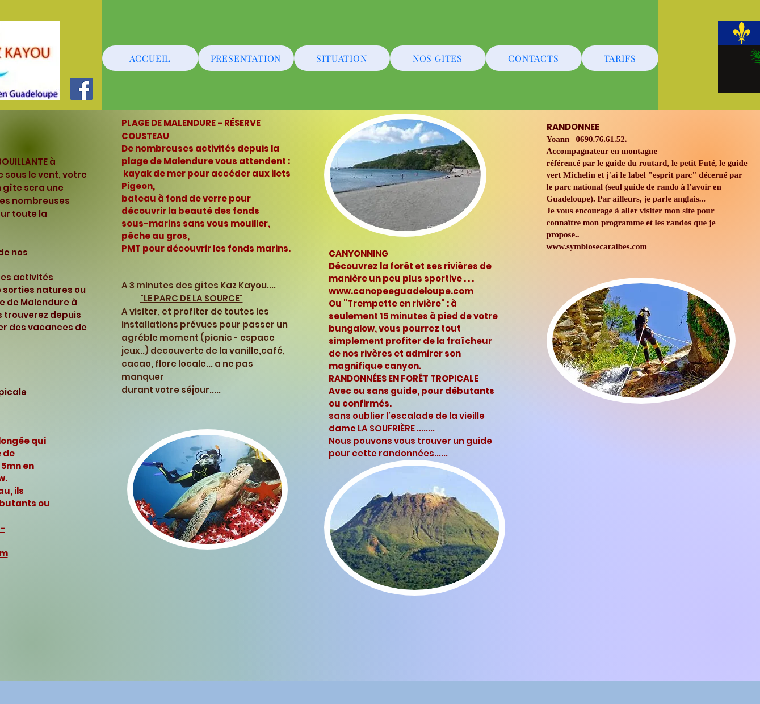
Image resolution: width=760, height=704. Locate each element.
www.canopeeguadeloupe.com (401, 291)
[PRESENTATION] (246, 58)
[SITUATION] (342, 58)
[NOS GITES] (438, 58)
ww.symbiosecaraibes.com (599, 246)
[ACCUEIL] (150, 58)
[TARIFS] (620, 58)
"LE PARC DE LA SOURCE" (191, 298)
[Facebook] (81, 89)
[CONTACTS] (534, 58)
